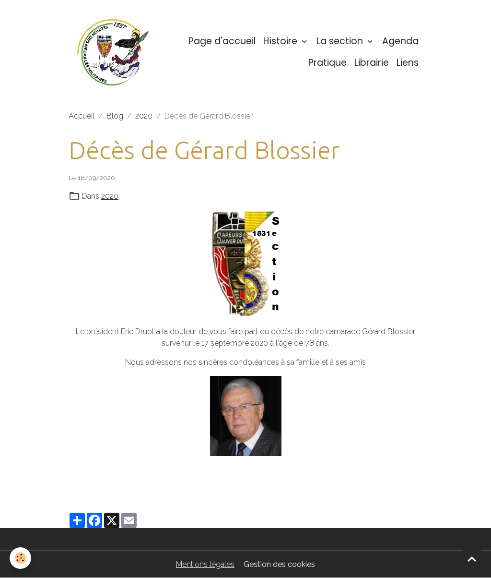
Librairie (371, 62)
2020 (143, 115)
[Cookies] (20, 558)
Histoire (281, 41)
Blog (114, 115)
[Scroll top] (472, 559)
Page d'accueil (222, 41)
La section (340, 41)
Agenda (400, 41)
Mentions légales (205, 564)
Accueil (81, 115)
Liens (408, 62)
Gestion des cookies (279, 564)
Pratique (327, 62)
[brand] (113, 52)
